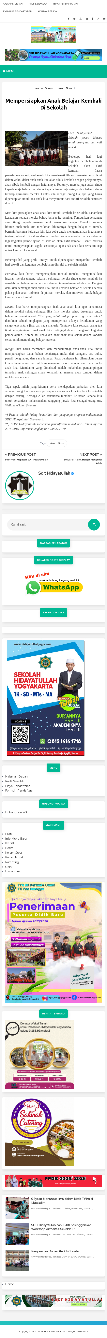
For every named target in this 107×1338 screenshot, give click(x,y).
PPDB (9, 843)
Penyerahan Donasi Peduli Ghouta (55, 1251)
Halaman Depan (13, 3)
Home (9, 1284)
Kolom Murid (14, 857)
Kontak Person (47, 11)
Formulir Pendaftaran (17, 11)
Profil (8, 834)
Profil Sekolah (37, 3)
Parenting (12, 862)
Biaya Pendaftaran (65, 3)
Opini (8, 867)
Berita (9, 848)
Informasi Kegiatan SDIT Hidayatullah (26, 459)
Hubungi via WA (16, 812)
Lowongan (12, 871)
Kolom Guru (57, 443)
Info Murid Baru (16, 838)
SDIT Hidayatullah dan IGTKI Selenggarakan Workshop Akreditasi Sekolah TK (61, 1227)
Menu (9, 71)
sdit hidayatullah (54, 473)
